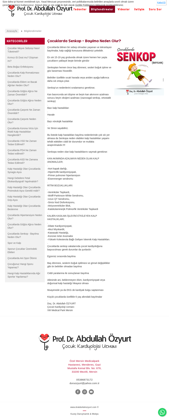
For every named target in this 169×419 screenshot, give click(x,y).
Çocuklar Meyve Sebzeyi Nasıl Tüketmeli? (24, 50)
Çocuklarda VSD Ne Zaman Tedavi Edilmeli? (22, 143)
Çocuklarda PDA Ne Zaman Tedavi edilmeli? (22, 152)
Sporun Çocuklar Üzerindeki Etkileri (22, 251)
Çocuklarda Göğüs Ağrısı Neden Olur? (24, 102)
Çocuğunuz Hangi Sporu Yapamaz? (20, 266)
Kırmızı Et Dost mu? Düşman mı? (23, 59)
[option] (139, 77)
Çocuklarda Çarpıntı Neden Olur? (22, 121)
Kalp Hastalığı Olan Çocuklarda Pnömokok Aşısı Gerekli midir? (24, 189)
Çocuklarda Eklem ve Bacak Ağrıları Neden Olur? (22, 84)
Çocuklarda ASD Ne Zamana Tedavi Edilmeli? (23, 161)
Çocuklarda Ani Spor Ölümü (22, 258)
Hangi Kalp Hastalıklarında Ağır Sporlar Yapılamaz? (24, 275)
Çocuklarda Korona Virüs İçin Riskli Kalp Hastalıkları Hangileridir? (23, 131)
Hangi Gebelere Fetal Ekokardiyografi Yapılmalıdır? (23, 180)
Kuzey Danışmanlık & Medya (84, 414)
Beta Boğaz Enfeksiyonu (20, 66)
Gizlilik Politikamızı (85, 5)
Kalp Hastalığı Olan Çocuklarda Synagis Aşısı (24, 170)
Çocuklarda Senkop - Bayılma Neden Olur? (23, 235)
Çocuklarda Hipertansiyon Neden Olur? (25, 217)
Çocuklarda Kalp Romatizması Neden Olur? (23, 74)
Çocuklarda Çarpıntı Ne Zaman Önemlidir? (24, 111)
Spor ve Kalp (14, 243)
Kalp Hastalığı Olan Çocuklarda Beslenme (24, 208)
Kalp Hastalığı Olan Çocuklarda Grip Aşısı (24, 198)
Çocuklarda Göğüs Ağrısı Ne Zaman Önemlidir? (22, 93)
